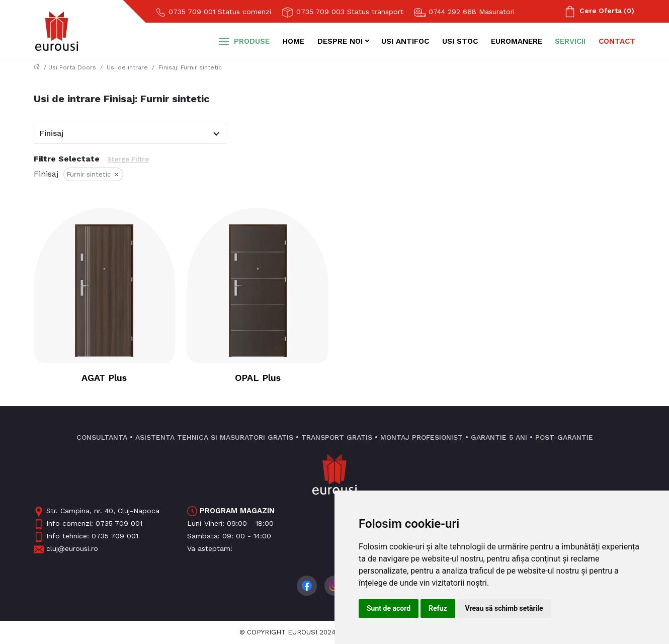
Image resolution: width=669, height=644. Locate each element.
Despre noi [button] (340, 41)
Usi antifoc (405, 41)
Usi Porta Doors (72, 67)
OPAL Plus (258, 377)
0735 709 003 (342, 12)
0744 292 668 (464, 12)
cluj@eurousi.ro (66, 548)
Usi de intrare (127, 67)
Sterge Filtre (128, 159)
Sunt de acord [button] (388, 608)
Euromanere (516, 41)
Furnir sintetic (93, 175)
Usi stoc (460, 41)
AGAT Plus (104, 377)
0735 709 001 (213, 12)
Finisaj (51, 133)
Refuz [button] (438, 608)
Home (293, 41)
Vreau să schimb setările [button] (504, 608)
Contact (617, 41)
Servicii (570, 41)
